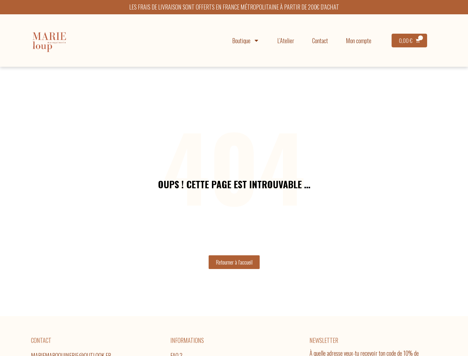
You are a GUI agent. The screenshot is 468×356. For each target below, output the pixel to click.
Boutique (245, 40)
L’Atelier (285, 40)
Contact (320, 40)
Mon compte (358, 40)
